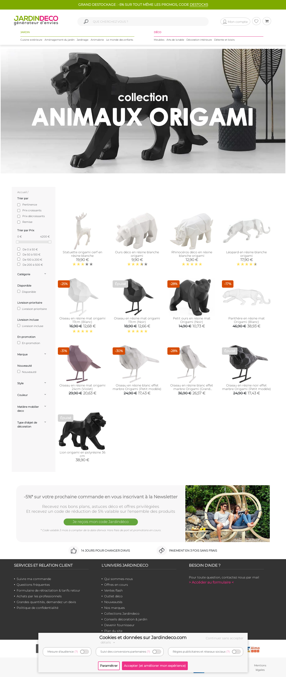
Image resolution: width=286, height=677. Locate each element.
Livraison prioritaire (32, 309)
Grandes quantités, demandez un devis (46, 602)
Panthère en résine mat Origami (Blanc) (246, 320)
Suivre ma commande (34, 579)
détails (108, 642)
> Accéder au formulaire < (211, 582)
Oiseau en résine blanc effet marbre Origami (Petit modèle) (137, 387)
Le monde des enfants (119, 39)
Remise (27, 222)
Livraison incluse (30, 326)
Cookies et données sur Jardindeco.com (142, 637)
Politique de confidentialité (37, 608)
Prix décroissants (33, 216)
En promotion (28, 343)
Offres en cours (116, 585)
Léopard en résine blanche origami (246, 254)
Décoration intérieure (199, 39)
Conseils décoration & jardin (125, 619)
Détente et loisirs (224, 39)
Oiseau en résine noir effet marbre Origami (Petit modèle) (246, 387)
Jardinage (82, 39)
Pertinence (29, 204)
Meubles (159, 39)
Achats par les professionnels (39, 596)
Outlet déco (113, 596)
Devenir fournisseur (119, 625)
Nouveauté (26, 372)
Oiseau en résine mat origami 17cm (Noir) (137, 320)
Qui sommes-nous (118, 579)
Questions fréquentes (33, 585)
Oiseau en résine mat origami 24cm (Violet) (82, 387)
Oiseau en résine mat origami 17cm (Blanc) (82, 320)
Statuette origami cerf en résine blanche (82, 254)
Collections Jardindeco (121, 614)
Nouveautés (113, 602)
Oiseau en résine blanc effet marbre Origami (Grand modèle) (191, 388)
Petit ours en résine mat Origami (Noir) (191, 320)
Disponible (26, 291)
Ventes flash (113, 590)
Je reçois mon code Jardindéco (100, 522)
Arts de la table (175, 39)
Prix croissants (31, 210)
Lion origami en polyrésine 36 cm (82, 454)
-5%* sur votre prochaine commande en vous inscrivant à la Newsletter (101, 496)
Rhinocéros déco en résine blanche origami (191, 254)
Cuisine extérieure (31, 39)
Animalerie (97, 39)
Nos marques (114, 608)
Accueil (22, 192)
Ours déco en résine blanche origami (137, 254)
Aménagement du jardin (59, 39)
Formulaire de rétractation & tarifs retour (48, 590)
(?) (76, 651)
